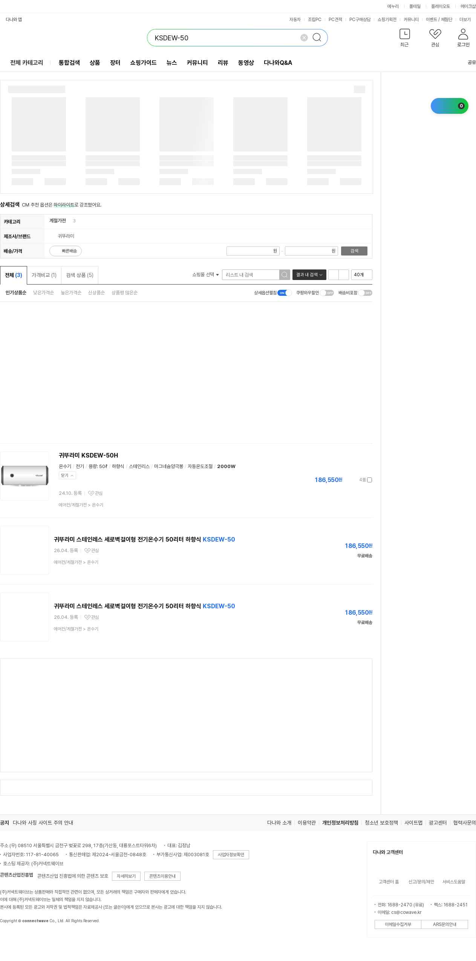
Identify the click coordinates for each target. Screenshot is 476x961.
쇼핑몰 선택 (205, 274)
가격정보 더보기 (345, 479)
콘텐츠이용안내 (162, 876)
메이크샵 (468, 6)
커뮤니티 (411, 19)
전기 (80, 466)
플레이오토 (440, 6)
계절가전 (57, 220)
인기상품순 (16, 292)
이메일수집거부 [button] (398, 924)
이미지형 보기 (344, 275)
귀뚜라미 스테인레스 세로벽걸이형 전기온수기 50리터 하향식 (144, 539)
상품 (95, 62)
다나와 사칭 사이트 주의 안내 (43, 823)
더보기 (467, 19)
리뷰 (223, 62)
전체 (13, 275)
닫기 (65, 475)
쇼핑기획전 (387, 19)
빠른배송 (69, 251)
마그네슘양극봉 (168, 466)
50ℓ (103, 466)
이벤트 (431, 19)
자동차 (295, 19)
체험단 (446, 19)
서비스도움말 (453, 881)
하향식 (118, 466)
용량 (93, 466)
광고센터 (438, 823)
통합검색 (69, 62)
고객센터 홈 (389, 881)
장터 (115, 62)
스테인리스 (139, 466)
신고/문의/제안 (421, 881)
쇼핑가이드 (143, 62)
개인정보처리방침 (340, 823)
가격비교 (44, 275)
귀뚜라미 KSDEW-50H (88, 455)
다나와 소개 (279, 823)
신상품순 (96, 292)
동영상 (246, 62)
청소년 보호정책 (381, 823)
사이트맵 (413, 823)
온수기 (65, 466)
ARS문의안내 (444, 924)
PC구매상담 (359, 19)
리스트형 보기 (333, 275)
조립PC (314, 19)
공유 (467, 62)
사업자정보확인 (231, 854)
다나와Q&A (278, 62)
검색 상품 (79, 275)
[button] (404, 39)
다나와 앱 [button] (14, 19)
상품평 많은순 (125, 292)
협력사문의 (464, 823)
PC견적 (335, 19)
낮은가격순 (43, 292)
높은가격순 (71, 292)
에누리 (393, 6)
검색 (354, 251)
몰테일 (415, 6)
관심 (99, 493)
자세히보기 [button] (126, 876)
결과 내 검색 (306, 274)
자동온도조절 (200, 466)
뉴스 (172, 62)
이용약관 (307, 823)
